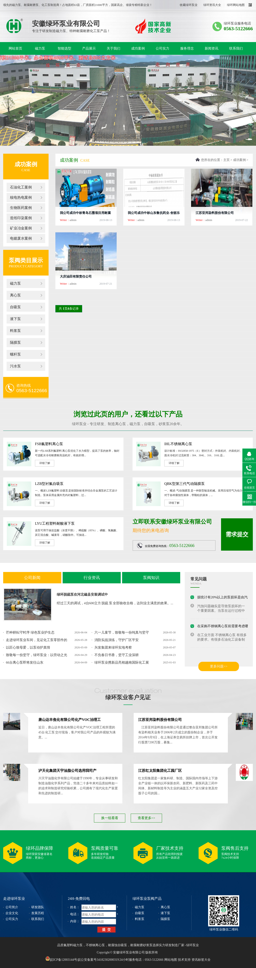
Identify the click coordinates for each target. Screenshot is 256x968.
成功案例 (138, 48)
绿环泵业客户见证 (128, 697)
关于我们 (113, 48)
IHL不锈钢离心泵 (178, 444)
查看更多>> (146, 818)
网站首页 (15, 48)
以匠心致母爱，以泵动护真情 (28, 647)
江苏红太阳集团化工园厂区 (160, 770)
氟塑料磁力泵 (73, 945)
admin (73, 220)
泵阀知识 (151, 577)
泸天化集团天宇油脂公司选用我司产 (67, 770)
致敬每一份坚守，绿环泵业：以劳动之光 (36, 655)
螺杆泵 (15, 354)
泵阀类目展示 (26, 260)
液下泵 (15, 319)
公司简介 (11, 907)
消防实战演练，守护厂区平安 (116, 640)
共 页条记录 (69, 308)
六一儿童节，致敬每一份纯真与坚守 (121, 632)
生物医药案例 (21, 208)
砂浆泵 (164, 424)
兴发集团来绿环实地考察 (113, 647)
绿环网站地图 (236, 5)
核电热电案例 (21, 197)
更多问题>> (218, 666)
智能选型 (64, 48)
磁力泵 (40, 48)
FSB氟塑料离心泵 (49, 444)
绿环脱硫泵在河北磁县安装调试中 (82, 594)
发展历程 (37, 913)
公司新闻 (32, 577)
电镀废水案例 (21, 238)
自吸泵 (15, 307)
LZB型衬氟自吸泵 (49, 484)
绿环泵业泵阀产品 (147, 898)
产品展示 (89, 48)
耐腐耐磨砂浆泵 (141, 945)
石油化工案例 (21, 187)
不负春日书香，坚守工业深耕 (116, 655)
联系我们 (236, 48)
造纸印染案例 (21, 218)
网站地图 (170, 959)
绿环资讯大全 (212, 5)
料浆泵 (15, 331)
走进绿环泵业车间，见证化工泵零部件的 (36, 640)
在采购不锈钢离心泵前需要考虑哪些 (224, 627)
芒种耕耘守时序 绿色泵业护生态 (30, 632)
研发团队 (37, 907)
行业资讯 (92, 577)
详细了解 (44, 463)
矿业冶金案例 (21, 228)
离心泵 (15, 295)
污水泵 (15, 366)
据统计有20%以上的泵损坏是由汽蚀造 (226, 598)
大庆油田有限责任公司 (76, 276)
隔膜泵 (15, 342)
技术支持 (184, 959)
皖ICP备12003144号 (61, 958)
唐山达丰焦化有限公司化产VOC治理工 (69, 720)
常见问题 (198, 579)
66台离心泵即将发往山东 (24, 662)
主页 (226, 160)
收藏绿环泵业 (188, 5)
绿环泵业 (14, 26)
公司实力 (162, 48)
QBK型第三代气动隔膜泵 (184, 484)
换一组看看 (109, 818)
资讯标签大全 (201, 959)
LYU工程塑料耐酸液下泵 (55, 523)
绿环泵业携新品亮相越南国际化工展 (121, 662)
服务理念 (187, 48)
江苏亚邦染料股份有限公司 (215, 213)
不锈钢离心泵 (95, 945)
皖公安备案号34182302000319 (98, 959)
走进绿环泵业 (14, 898)
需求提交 (237, 534)
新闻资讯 (211, 48)
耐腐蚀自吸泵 (117, 945)
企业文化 (11, 913)
